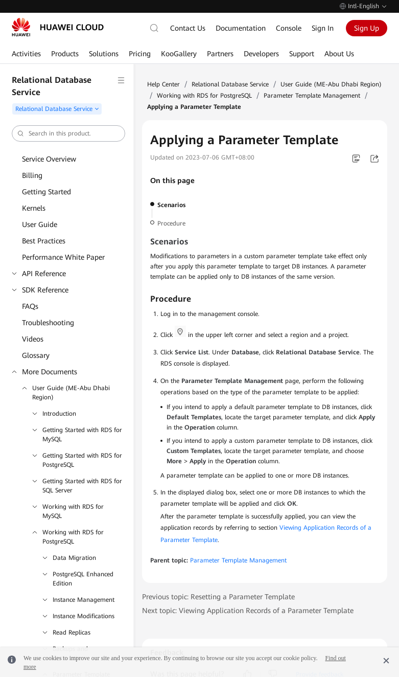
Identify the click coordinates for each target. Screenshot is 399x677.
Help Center (163, 84)
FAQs (30, 306)
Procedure (171, 223)
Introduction (59, 413)
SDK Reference (45, 290)
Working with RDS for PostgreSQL (73, 537)
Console (288, 28)
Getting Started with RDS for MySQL (82, 434)
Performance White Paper (63, 257)
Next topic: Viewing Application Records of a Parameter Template (248, 610)
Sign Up (366, 28)
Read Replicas (71, 632)
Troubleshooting (48, 323)
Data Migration (74, 557)
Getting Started (46, 192)
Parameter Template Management (312, 95)
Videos (32, 339)
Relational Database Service (230, 84)
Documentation (241, 28)
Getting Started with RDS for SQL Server (82, 486)
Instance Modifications (83, 616)
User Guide (39, 224)
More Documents (49, 372)
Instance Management (83, 599)
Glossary (36, 355)
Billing (32, 175)
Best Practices (43, 241)
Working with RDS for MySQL (73, 511)
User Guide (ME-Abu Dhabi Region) (71, 393)
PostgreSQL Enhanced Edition (83, 579)
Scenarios (171, 205)
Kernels (33, 208)
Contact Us (187, 28)
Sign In (323, 28)
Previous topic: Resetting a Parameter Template (218, 597)
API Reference (44, 273)
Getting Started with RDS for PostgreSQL (82, 460)
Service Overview (49, 159)
